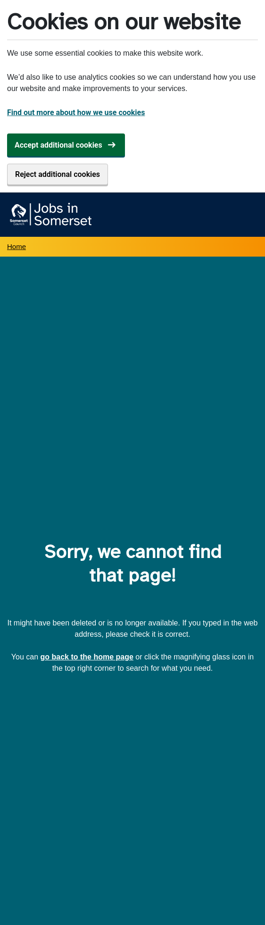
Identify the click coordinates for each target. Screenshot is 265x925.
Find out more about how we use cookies (76, 112)
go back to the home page (87, 657)
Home (16, 246)
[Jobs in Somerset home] (49, 214)
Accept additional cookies (58, 145)
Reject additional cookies (57, 174)
